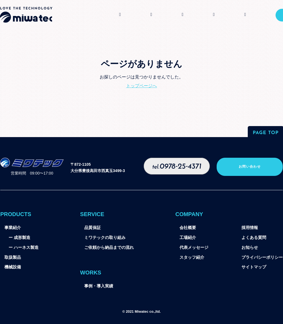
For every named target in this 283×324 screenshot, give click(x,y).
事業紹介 (12, 227)
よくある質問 (253, 237)
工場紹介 (187, 237)
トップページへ (141, 85)
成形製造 (22, 237)
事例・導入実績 (98, 286)
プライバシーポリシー (262, 257)
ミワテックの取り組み (105, 237)
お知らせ (249, 247)
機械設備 (12, 267)
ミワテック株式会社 (26, 15)
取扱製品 (12, 257)
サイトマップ (253, 267)
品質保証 (92, 227)
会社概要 (187, 227)
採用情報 (249, 227)
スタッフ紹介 (191, 257)
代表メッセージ (193, 247)
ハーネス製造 (26, 247)
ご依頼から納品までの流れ (109, 247)
